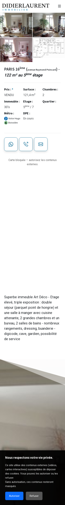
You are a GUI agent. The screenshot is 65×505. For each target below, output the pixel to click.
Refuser (34, 495)
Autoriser (14, 495)
